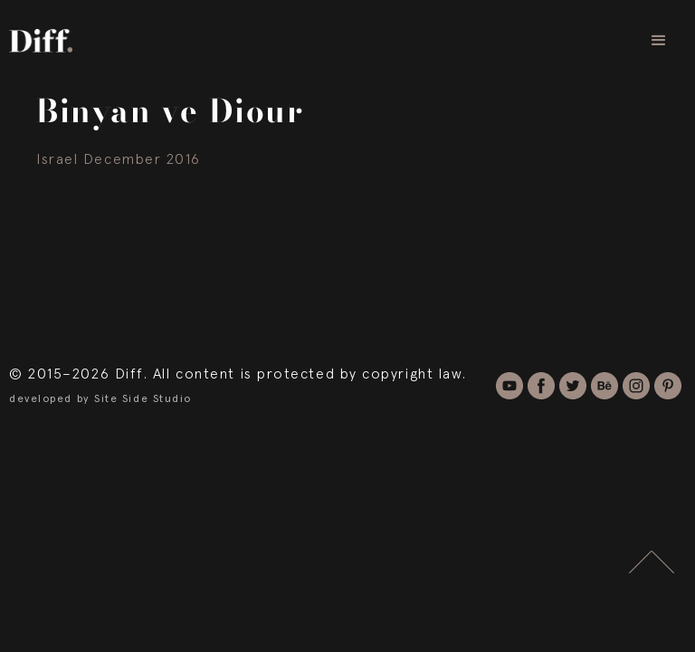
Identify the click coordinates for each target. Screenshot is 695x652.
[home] (40, 40)
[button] (659, 41)
